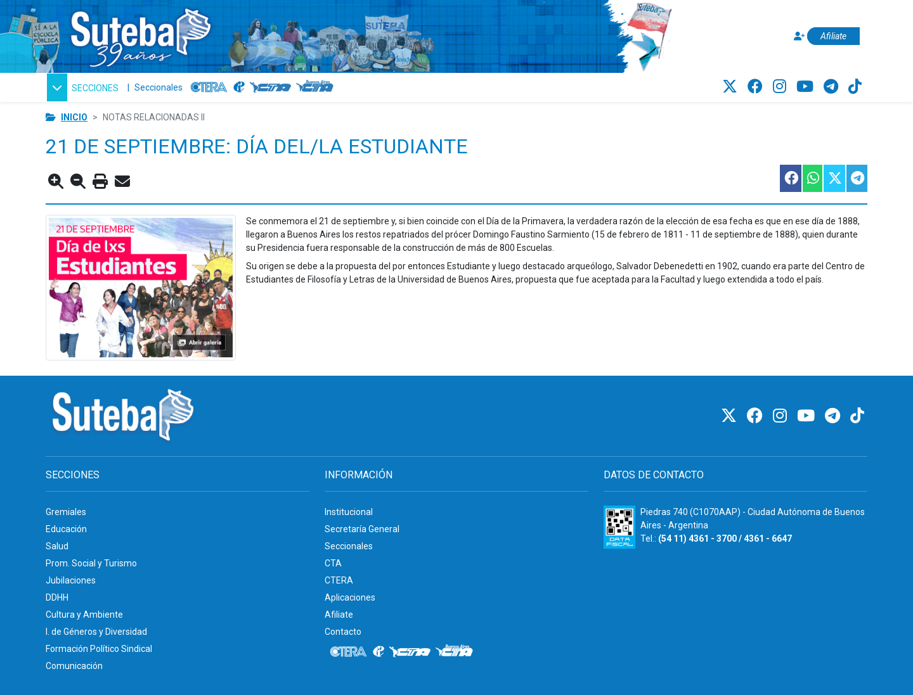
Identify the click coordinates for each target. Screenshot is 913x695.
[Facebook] (757, 87)
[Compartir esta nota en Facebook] (790, 178)
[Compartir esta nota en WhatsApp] (811, 178)
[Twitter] (731, 87)
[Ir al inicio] (140, 34)
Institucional (349, 512)
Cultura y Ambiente (84, 614)
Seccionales (158, 87)
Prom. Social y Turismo (91, 563)
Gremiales (66, 512)
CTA (333, 563)
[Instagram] (781, 87)
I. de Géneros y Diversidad (96, 632)
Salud (57, 546)
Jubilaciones (71, 580)
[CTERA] (209, 87)
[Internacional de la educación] (239, 87)
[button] (82, 87)
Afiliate (339, 614)
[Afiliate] (825, 36)
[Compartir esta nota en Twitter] (833, 178)
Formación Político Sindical (99, 649)
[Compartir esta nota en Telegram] (856, 178)
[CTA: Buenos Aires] (316, 87)
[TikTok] (855, 87)
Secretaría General (362, 529)
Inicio (74, 117)
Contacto (343, 632)
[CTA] (270, 87)
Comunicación (74, 666)
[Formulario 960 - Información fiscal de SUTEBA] (619, 527)
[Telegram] (833, 87)
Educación (66, 529)
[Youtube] (806, 87)
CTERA (339, 580)
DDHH (57, 597)
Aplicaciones (350, 597)
